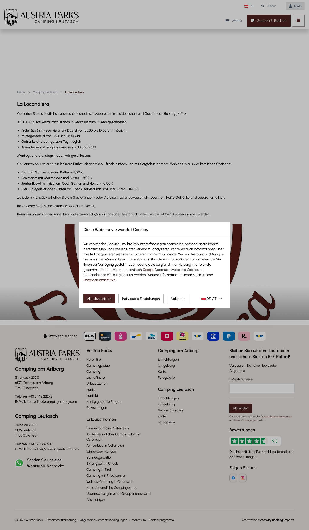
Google (148, 270)
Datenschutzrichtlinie (99, 280)
